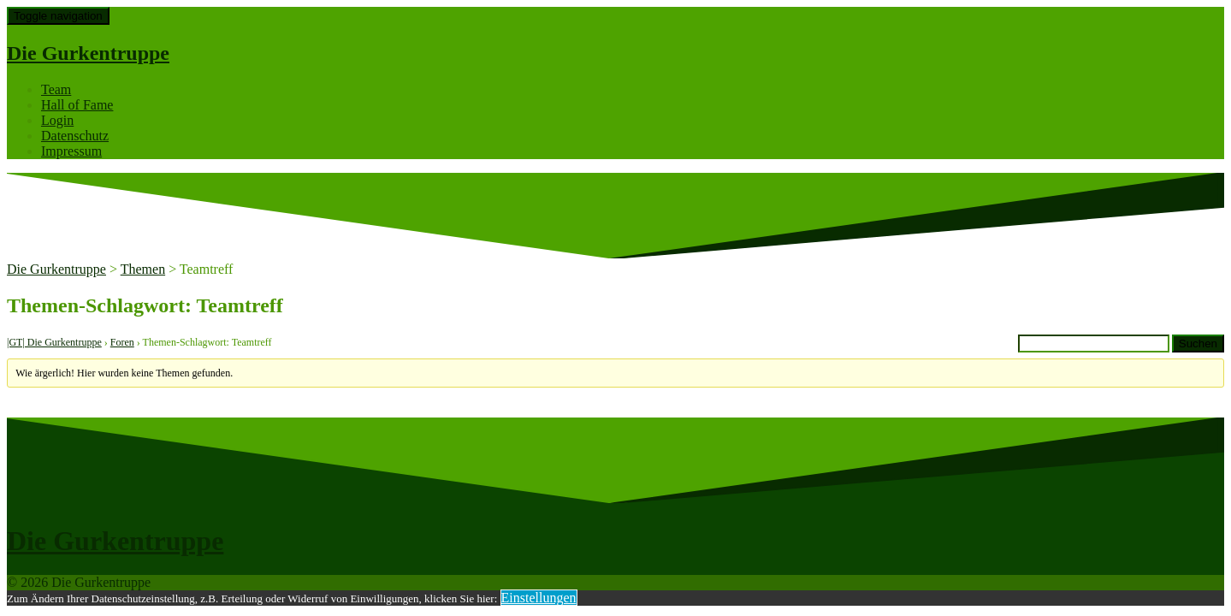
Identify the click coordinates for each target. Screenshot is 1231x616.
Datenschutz (75, 135)
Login (57, 120)
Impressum (71, 151)
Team (56, 89)
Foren (122, 342)
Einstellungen (539, 597)
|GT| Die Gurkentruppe (54, 342)
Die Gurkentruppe (88, 53)
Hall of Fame (77, 105)
